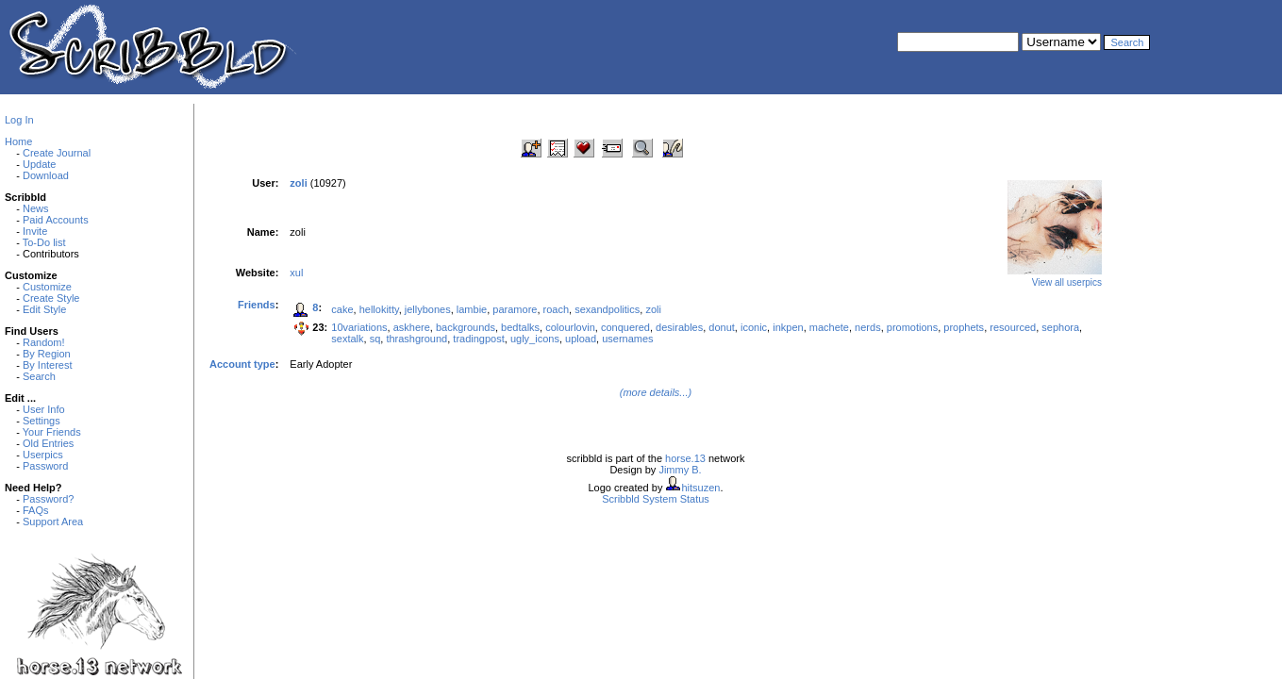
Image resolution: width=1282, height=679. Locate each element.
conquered (625, 327)
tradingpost (478, 338)
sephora (1060, 327)
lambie (472, 309)
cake (342, 309)
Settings (41, 420)
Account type (242, 364)
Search (39, 376)
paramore (514, 309)
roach (556, 309)
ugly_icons (534, 338)
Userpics (43, 454)
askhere (411, 327)
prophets (963, 327)
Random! (44, 342)
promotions (912, 327)
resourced (1013, 327)
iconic (754, 327)
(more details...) (655, 392)
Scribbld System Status (655, 499)
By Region (47, 353)
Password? (48, 499)
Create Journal (57, 152)
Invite (35, 231)
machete (829, 327)
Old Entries (48, 443)
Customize (47, 286)
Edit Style (44, 309)
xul (296, 272)
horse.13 (685, 458)
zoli (653, 309)
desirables (679, 327)
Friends (256, 304)
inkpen (788, 327)
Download (46, 175)
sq (375, 338)
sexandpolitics (607, 309)
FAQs (36, 510)
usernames (627, 338)
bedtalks (520, 327)
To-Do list (44, 242)
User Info (44, 409)
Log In (19, 119)
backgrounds (465, 327)
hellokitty (379, 309)
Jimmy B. (679, 469)
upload (580, 338)
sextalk (347, 338)
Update (39, 164)
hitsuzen (700, 487)
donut (721, 327)
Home (18, 141)
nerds (868, 327)
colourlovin (570, 327)
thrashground (416, 338)
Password (45, 466)
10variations (359, 327)
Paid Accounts (56, 219)
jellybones (428, 309)
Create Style (51, 298)
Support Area (53, 521)
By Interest (48, 365)
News (36, 208)
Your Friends (52, 432)
